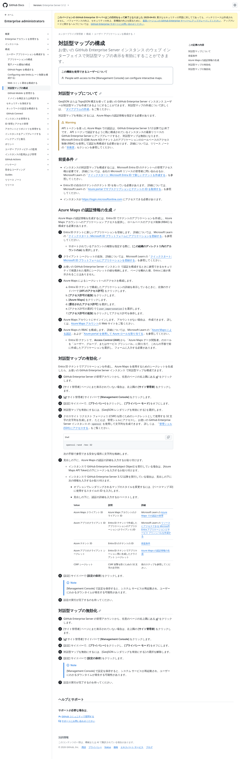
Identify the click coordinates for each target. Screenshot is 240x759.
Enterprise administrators (24, 21)
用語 (83, 747)
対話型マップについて (80, 93)
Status (107, 747)
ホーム (8, 14)
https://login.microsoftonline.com (102, 199)
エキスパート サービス (132, 747)
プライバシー (95, 747)
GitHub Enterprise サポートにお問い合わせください (117, 23)
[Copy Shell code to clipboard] (168, 437)
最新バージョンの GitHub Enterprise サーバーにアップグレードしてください (182, 20)
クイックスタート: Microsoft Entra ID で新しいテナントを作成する (126, 175)
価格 (116, 747)
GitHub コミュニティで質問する (76, 716)
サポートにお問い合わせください (76, 721)
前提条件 (68, 159)
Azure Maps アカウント (85, 323)
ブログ (149, 747)
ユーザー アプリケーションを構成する (113, 33)
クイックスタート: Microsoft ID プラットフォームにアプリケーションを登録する (115, 236)
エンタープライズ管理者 (70, 33)
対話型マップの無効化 (79, 610)
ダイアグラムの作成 (77, 109)
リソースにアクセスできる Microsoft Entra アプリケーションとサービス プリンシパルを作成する (156, 529)
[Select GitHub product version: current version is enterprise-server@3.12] (51, 5)
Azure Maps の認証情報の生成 (87, 209)
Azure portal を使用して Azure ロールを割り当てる (113, 333)
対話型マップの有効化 (79, 358)
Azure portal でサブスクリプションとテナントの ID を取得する (124, 189)
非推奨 (70, 147)
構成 (88, 33)
